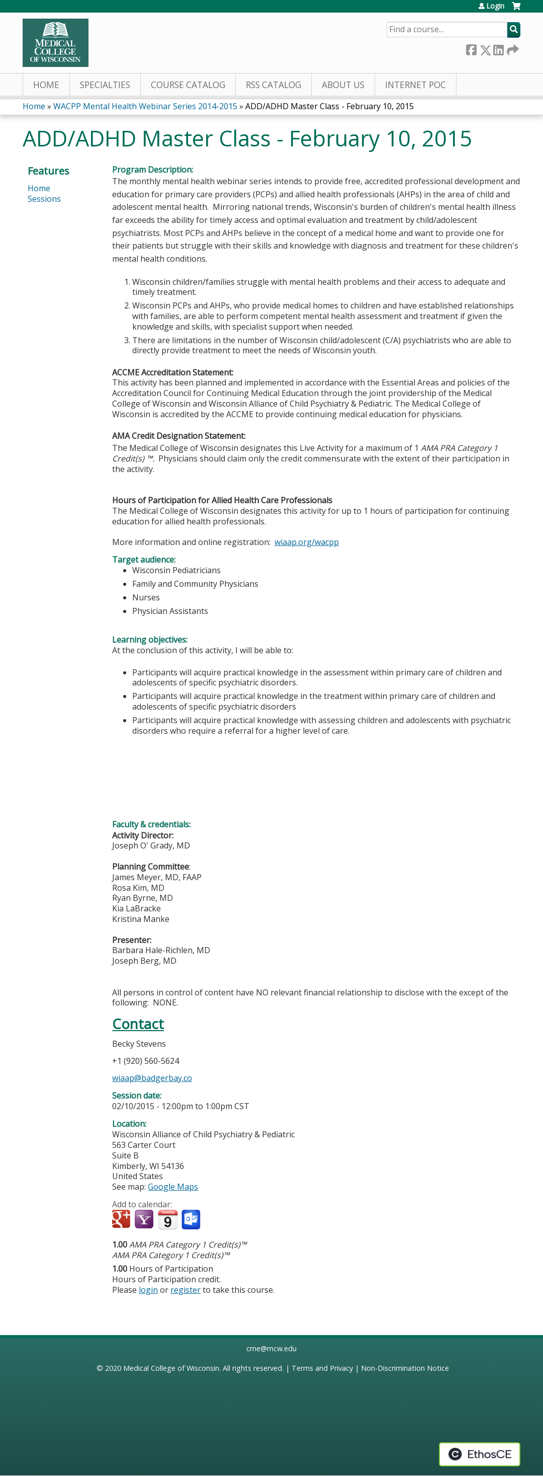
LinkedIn (498, 48)
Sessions (44, 198)
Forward (512, 48)
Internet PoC (415, 85)
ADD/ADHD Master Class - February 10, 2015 (329, 106)
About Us (343, 85)
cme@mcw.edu (271, 1348)
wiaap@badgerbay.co (152, 1077)
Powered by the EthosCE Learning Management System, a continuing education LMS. (479, 1454)
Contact (138, 1024)
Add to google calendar (122, 1220)
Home (46, 85)
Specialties (105, 85)
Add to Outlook (192, 1220)
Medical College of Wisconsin (171, 1368)
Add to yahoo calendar (145, 1220)
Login (495, 6)
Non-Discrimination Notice (405, 1368)
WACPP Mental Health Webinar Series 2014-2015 (145, 106)
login (148, 1289)
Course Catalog (188, 85)
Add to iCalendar (167, 1219)
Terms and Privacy (322, 1368)
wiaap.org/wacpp (307, 542)
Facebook (471, 48)
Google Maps (173, 1186)
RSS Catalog (273, 85)
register (185, 1289)
